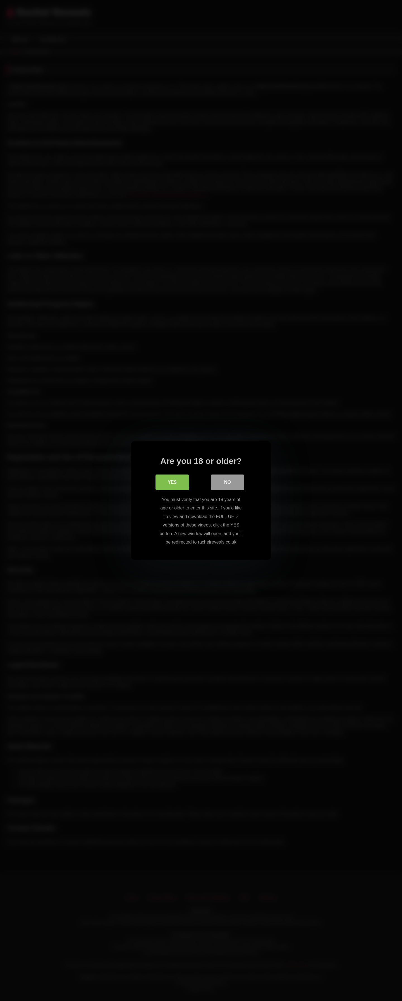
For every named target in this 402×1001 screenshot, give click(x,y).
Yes (172, 482)
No (227, 482)
